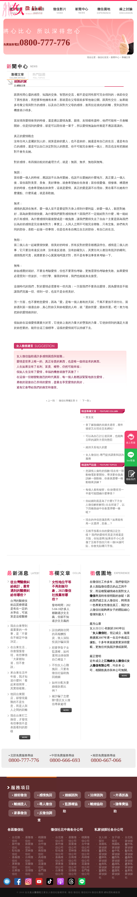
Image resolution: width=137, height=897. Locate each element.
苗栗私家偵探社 (103, 854)
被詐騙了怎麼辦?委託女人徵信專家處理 (61, 700)
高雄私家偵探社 (116, 867)
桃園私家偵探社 (116, 847)
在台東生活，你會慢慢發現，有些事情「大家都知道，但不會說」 (18, 657)
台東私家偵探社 (129, 874)
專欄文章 (126, 57)
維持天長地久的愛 (96, 447)
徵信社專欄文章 (68, 400)
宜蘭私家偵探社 (103, 874)
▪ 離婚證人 (19, 804)
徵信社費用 (97, 892)
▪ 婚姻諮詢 (70, 795)
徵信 (70, 892)
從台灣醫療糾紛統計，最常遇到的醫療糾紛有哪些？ (20, 588)
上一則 (50, 400)
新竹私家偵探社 (129, 847)
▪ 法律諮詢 (95, 795)
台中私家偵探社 (116, 854)
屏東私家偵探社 (129, 867)
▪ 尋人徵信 (44, 804)
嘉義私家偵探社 (129, 861)
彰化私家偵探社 (129, 854)
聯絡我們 (130, 479)
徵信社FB (86, 892)
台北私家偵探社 (129, 841)
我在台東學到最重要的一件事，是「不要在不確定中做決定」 (18, 633)
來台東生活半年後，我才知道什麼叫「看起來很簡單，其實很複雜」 (18, 680)
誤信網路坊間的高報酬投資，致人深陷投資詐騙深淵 (60, 636)
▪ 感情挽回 (44, 795)
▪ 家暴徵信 (19, 813)
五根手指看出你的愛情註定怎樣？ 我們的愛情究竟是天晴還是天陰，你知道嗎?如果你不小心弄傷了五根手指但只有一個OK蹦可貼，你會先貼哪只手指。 (105, 538)
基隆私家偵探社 (103, 847)
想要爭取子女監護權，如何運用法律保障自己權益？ (60, 653)
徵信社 (101, 57)
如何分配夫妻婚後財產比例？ (60, 686)
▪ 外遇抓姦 (120, 795)
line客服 (131, 460)
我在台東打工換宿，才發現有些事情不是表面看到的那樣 (18, 723)
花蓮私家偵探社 (116, 874)
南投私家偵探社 (116, 861)
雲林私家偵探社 (103, 861)
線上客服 (130, 442)
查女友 (90, 417)
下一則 (87, 400)
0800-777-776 (36, 42)
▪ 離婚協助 (95, 804)
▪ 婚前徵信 (19, 795)
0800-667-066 (106, 760)
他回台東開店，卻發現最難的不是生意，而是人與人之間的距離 (18, 702)
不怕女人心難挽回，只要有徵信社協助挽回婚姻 (60, 671)
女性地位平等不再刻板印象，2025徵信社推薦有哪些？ (61, 590)
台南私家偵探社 (103, 867)
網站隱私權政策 (112, 892)
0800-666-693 (65, 760)
